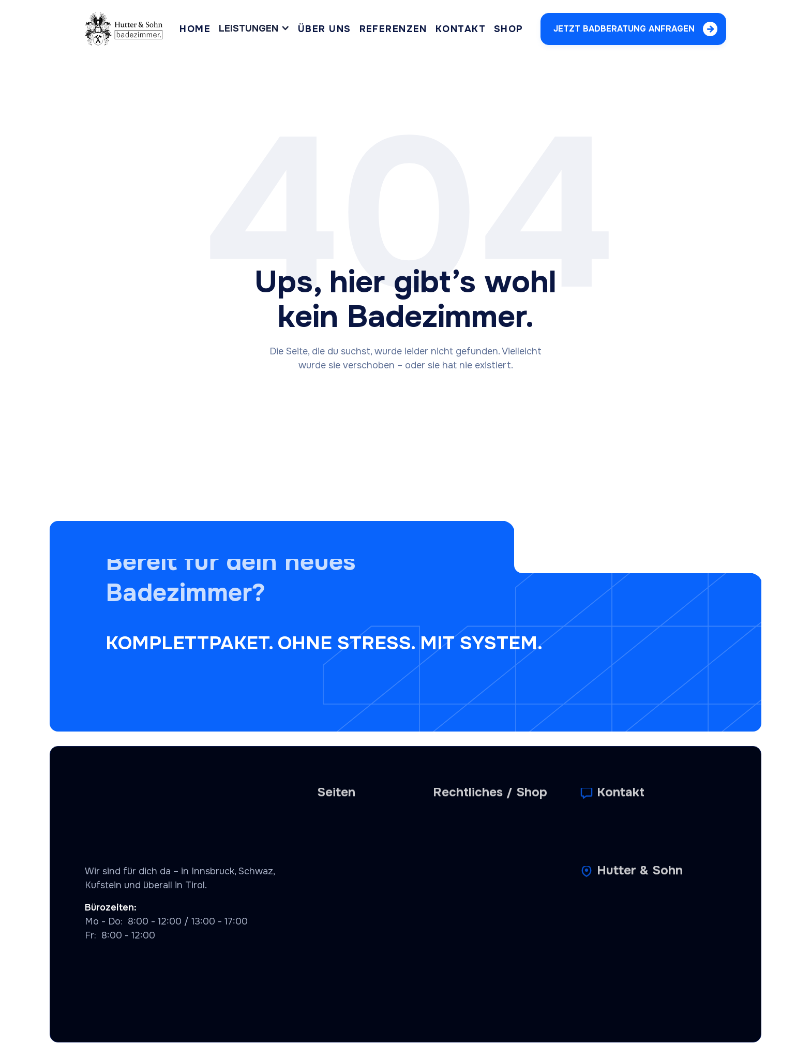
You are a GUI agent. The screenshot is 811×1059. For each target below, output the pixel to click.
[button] (254, 29)
